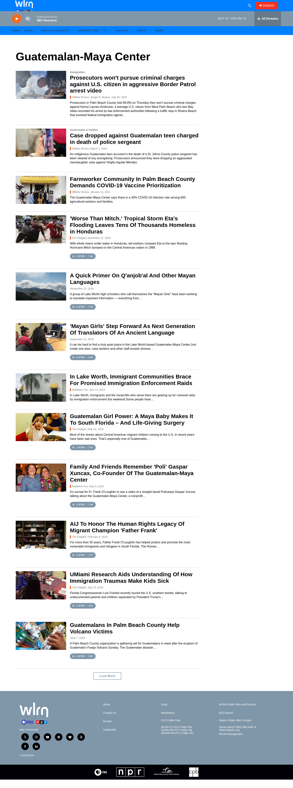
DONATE (270, 10)
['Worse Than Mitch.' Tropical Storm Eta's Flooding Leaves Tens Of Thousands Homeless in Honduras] (41, 238)
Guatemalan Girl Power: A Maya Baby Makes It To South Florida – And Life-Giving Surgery (131, 427)
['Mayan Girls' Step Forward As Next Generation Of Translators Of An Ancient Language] (41, 345)
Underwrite (109, 738)
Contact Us (109, 721)
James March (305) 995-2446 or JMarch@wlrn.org (237, 737)
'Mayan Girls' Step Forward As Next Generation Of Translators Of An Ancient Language (132, 337)
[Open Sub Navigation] (35, 38)
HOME (16, 38)
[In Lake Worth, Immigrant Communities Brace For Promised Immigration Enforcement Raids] (41, 396)
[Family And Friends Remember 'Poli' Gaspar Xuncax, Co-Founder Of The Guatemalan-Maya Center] (41, 486)
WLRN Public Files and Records (237, 713)
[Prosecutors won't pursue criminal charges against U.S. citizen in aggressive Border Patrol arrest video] (41, 93)
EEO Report (226, 721)
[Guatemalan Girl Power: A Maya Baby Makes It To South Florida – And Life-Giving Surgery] (41, 435)
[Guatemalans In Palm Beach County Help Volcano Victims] (41, 644)
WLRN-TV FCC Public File (176, 735)
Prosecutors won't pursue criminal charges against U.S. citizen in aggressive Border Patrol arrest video (133, 92)
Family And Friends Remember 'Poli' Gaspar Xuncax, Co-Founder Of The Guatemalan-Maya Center (132, 481)
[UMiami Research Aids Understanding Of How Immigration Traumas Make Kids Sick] (41, 594)
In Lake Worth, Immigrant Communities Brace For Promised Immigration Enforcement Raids (131, 388)
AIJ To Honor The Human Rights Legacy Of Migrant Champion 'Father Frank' (127, 535)
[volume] (28, 27)
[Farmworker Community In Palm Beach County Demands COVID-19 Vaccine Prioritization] (41, 198)
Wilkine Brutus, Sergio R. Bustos (91, 105)
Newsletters (88, 38)
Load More (107, 684)
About (142, 38)
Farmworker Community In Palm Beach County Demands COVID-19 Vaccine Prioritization (132, 190)
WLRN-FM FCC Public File (176, 738)
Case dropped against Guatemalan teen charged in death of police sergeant (134, 147)
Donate (107, 729)
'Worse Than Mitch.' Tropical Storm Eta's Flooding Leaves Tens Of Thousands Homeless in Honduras (133, 233)
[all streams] (267, 27)
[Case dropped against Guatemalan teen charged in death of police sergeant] (41, 151)
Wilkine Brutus (80, 157)
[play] (17, 27)
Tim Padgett (79, 246)
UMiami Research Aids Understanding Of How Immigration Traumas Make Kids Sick (131, 586)
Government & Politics (84, 138)
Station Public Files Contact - (236, 728)
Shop (164, 713)
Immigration (77, 80)
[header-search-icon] (251, 10)
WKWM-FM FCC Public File (177, 741)
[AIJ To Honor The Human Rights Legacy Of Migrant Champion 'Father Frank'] (41, 543)
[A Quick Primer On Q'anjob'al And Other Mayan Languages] (41, 295)
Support (122, 38)
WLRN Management (231, 742)
